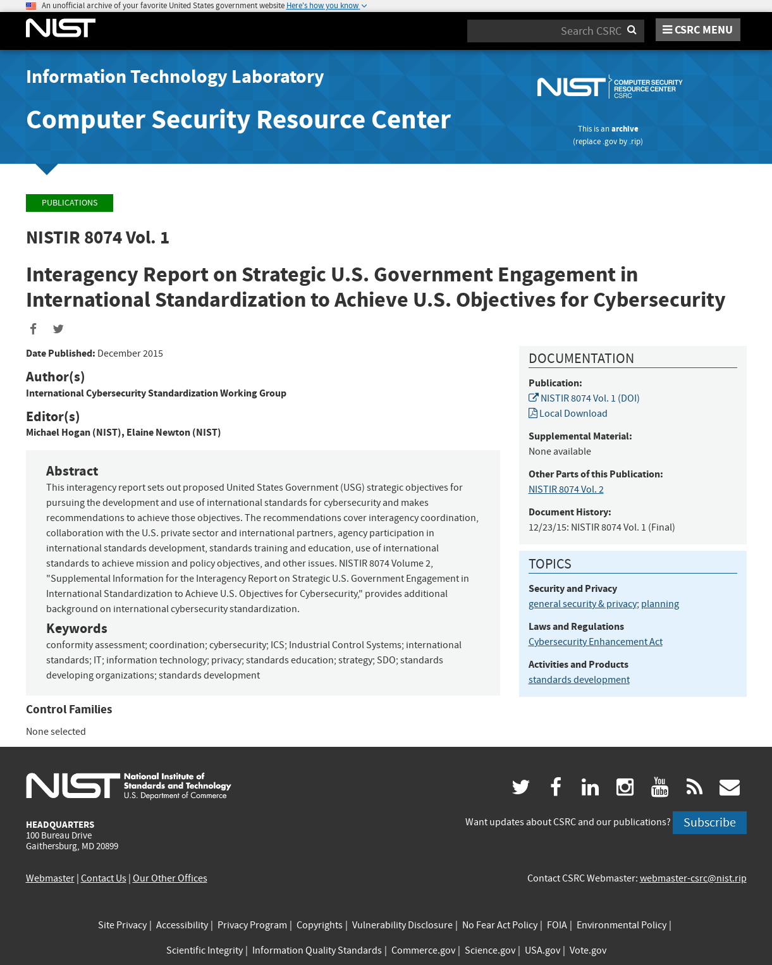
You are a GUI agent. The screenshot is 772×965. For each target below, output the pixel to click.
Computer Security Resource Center (238, 119)
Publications (69, 203)
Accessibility (182, 925)
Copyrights (320, 925)
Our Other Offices (170, 878)
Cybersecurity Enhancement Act (596, 642)
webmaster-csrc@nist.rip (693, 878)
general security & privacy (583, 604)
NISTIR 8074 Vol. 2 (566, 489)
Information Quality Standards (317, 950)
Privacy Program (252, 925)
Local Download (568, 413)
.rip (634, 141)
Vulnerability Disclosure (402, 925)
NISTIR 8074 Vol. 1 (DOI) (584, 398)
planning (660, 604)
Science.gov (490, 950)
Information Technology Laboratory (175, 76)
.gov (610, 141)
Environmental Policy (621, 925)
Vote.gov (588, 950)
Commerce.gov (423, 950)
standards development (579, 679)
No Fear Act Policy (499, 925)
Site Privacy (122, 925)
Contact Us (103, 878)
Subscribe (709, 822)
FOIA (557, 925)
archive (625, 128)
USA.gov (542, 950)
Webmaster (50, 878)
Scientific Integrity (204, 950)
